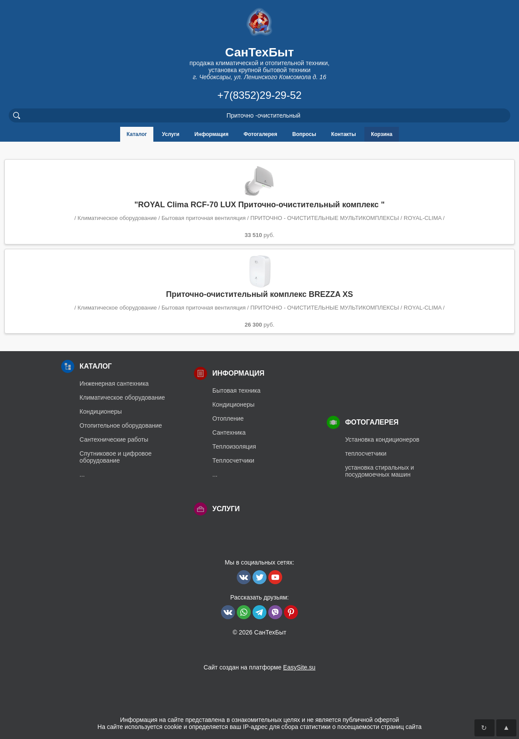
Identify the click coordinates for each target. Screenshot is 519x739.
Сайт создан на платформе (259, 667)
